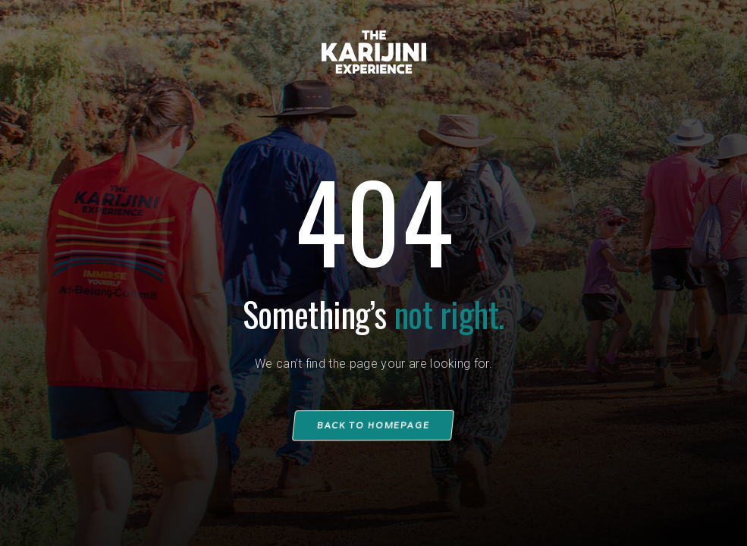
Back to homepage (374, 424)
